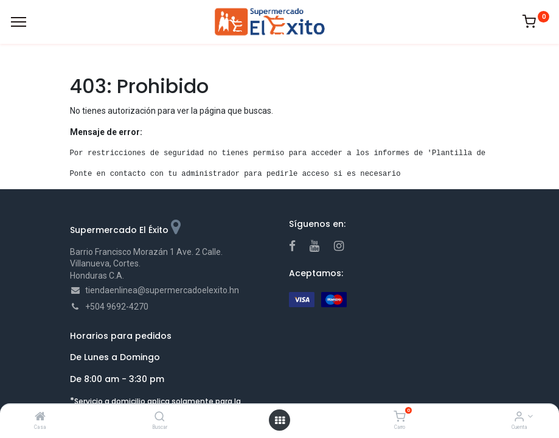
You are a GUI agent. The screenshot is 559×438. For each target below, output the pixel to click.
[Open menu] (280, 420)
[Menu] (18, 22)
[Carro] (399, 417)
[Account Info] (519, 417)
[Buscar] (159, 417)
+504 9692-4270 (116, 306)
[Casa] (40, 417)
